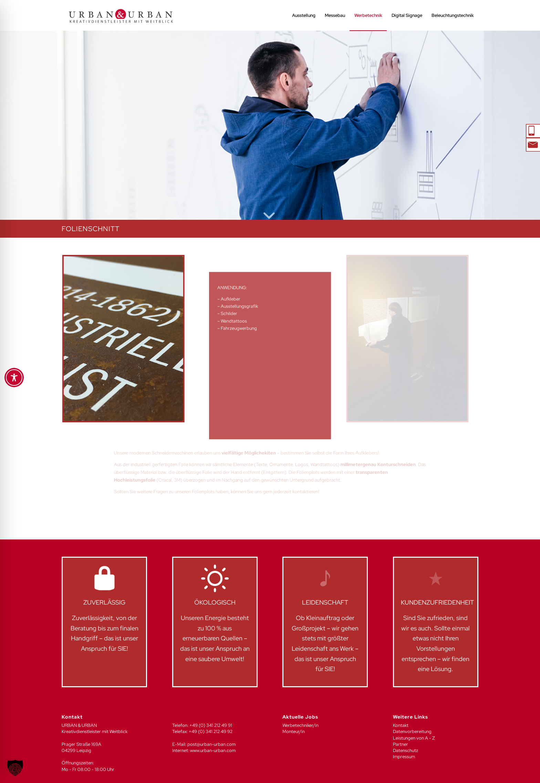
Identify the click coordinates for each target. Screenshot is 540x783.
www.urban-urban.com (213, 750)
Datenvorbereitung (412, 731)
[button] (15, 768)
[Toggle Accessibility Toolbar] (14, 378)
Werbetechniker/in (300, 725)
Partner (400, 744)
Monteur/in (293, 731)
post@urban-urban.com (211, 744)
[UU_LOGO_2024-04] (121, 15)
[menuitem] (304, 15)
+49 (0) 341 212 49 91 (210, 725)
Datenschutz (405, 750)
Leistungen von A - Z (414, 738)
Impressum (404, 757)
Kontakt (400, 725)
